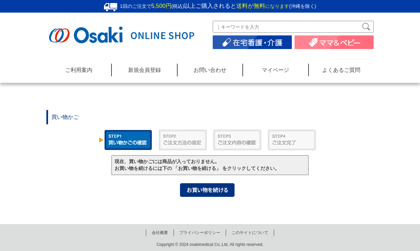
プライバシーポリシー (199, 232)
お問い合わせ (210, 70)
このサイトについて (249, 232)
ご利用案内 (78, 70)
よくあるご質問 (341, 70)
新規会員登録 (144, 70)
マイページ (275, 70)
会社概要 (160, 232)
